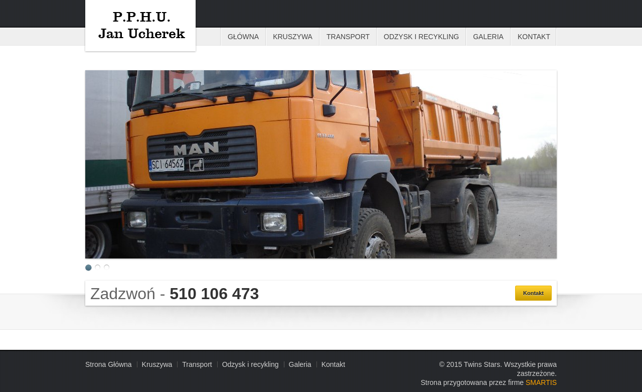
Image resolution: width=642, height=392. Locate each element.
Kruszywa (140, 26)
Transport (348, 37)
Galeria (488, 37)
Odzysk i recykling (421, 37)
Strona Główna (108, 364)
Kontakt (534, 37)
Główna (243, 37)
